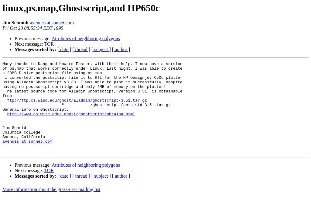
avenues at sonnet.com (52, 22)
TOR (49, 44)
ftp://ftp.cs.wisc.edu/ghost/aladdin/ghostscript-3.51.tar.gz (77, 108)
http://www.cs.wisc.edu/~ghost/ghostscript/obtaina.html (71, 124)
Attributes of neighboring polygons (86, 38)
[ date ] (64, 49)
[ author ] (121, 49)
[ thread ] (81, 49)
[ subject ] (101, 49)
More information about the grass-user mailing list (51, 207)
